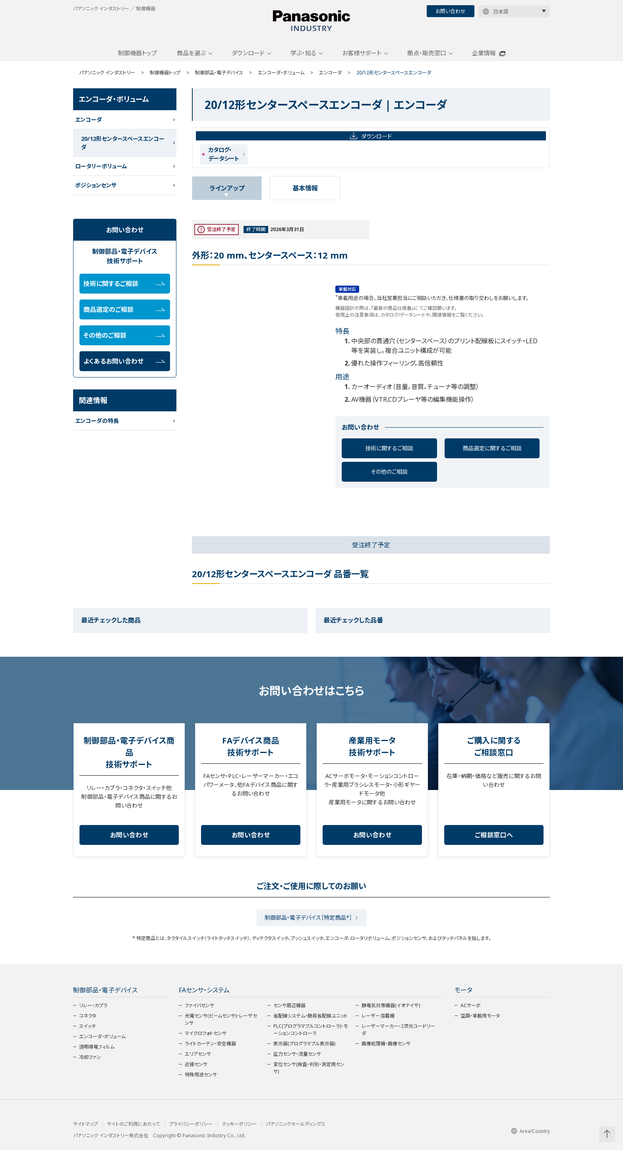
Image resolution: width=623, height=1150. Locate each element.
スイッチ (87, 1026)
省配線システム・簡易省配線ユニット (310, 1015)
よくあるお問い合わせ (124, 361)
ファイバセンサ (199, 1005)
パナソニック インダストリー (107, 72)
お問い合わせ (450, 11)
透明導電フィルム (96, 1046)
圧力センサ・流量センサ (297, 1054)
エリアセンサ (198, 1054)
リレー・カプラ (93, 1005)
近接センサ (196, 1064)
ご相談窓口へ (494, 835)
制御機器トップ (137, 53)
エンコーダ (330, 72)
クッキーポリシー (239, 1124)
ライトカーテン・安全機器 (210, 1043)
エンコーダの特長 (97, 420)
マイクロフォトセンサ (205, 1033)
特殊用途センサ (201, 1074)
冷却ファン (90, 1057)
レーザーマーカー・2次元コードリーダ (398, 1030)
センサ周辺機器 (289, 1005)
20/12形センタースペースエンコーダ (122, 143)
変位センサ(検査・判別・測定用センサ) (308, 1068)
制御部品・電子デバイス (219, 72)
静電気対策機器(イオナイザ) (391, 1005)
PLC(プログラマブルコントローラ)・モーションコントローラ (310, 1030)
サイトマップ (85, 1124)
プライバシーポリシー (191, 1124)
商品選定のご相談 (124, 309)
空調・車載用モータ (480, 1015)
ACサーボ (470, 1005)
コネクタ (87, 1015)
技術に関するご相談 (389, 448)
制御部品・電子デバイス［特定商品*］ (308, 917)
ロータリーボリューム (101, 166)
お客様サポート (361, 53)
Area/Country (530, 1131)
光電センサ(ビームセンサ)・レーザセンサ (221, 1019)
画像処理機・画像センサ (386, 1043)
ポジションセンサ (95, 185)
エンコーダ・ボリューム (281, 72)
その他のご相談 (389, 471)
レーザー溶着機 (378, 1015)
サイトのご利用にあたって (133, 1124)
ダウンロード (248, 53)
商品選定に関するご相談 (492, 448)
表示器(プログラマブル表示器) (304, 1043)
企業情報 (484, 53)
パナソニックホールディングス (295, 1124)
